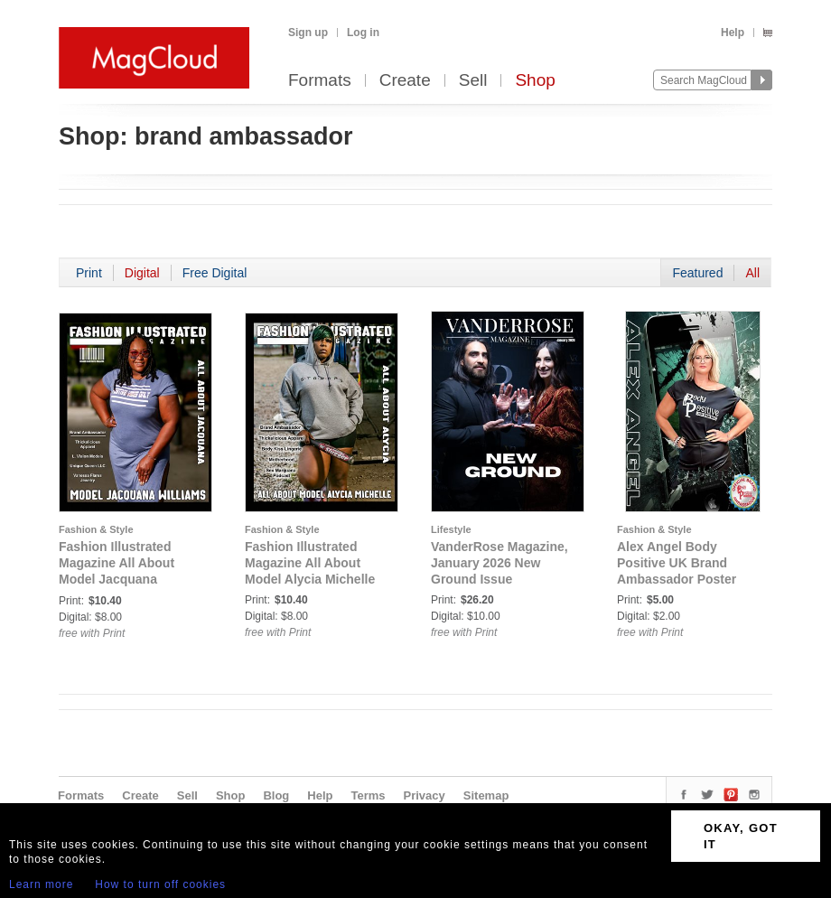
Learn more (41, 884)
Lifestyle (451, 529)
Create (405, 80)
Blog (276, 795)
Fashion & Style (96, 529)
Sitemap (486, 795)
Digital (142, 273)
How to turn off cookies (160, 884)
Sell (473, 80)
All (752, 273)
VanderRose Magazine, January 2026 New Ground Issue (499, 562)
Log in (363, 32)
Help (732, 32)
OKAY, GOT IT (741, 836)
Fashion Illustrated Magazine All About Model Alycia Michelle (310, 562)
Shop (535, 80)
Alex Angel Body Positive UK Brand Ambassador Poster (676, 562)
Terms (367, 795)
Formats (319, 80)
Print (89, 273)
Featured (697, 273)
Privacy (424, 795)
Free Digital (214, 273)
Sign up (308, 32)
